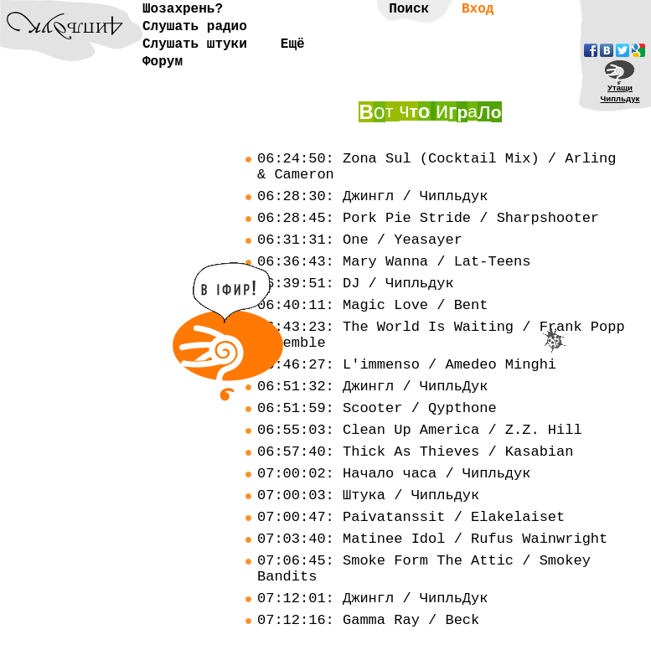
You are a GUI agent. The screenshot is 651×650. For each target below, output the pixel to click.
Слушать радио (194, 26)
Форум (162, 62)
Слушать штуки (194, 44)
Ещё (293, 44)
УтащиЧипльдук (620, 93)
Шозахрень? (182, 9)
